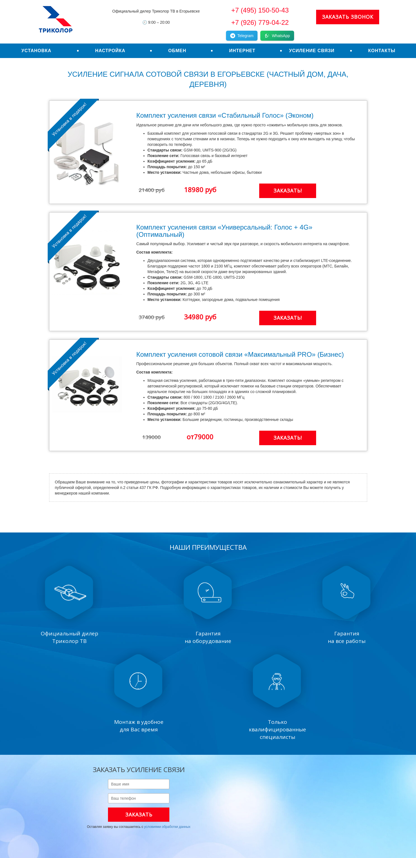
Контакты (381, 50)
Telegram (242, 35)
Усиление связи (312, 50)
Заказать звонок (347, 16)
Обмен (177, 50)
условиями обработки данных (167, 827)
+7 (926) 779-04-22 (260, 22)
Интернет (242, 50)
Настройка (110, 50)
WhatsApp (277, 35)
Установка (36, 50)
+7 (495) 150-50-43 (260, 10)
